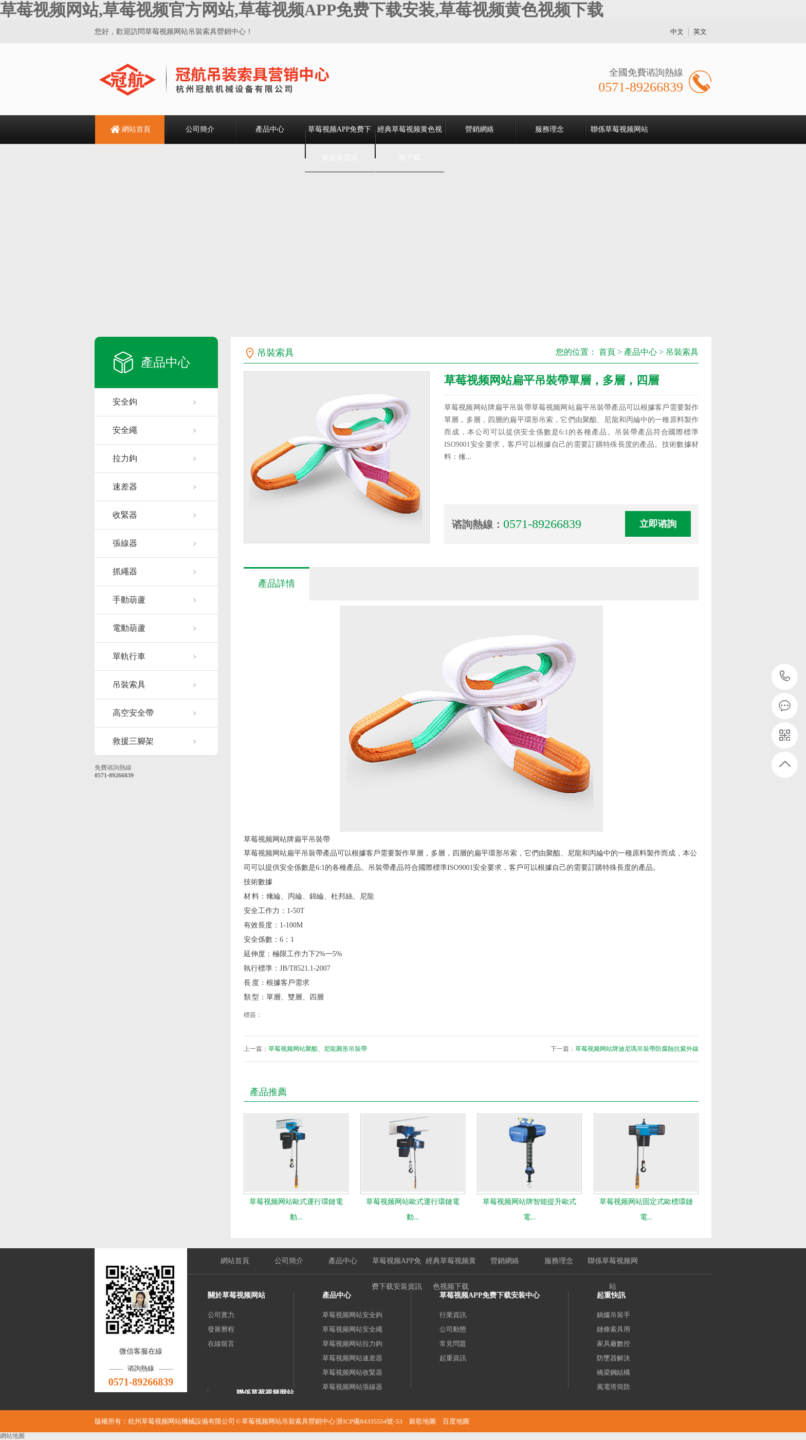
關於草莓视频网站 (236, 1295)
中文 (677, 31)
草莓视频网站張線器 (352, 1387)
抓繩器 (125, 571)
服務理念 (549, 129)
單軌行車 (129, 656)
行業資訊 (452, 1315)
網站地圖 (12, 1435)
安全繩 (125, 430)
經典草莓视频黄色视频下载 (409, 143)
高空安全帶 (133, 712)
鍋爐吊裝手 (613, 1315)
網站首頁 (136, 129)
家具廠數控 (613, 1343)
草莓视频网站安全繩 (352, 1329)
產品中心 (269, 129)
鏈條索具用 (613, 1329)
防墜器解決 (613, 1358)
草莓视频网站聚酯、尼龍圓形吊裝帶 (317, 1048)
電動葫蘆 (129, 628)
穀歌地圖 (422, 1421)
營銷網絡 (479, 129)
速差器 (125, 486)
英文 (700, 31)
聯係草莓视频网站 (619, 129)
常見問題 (452, 1343)
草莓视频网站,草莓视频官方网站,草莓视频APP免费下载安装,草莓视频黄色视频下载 (301, 10)
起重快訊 (611, 1295)
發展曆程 (221, 1329)
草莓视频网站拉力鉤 (352, 1343)
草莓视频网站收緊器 (352, 1372)
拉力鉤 (125, 458)
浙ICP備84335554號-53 (369, 1421)
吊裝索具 (129, 684)
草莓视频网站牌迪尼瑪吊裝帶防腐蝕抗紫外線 (637, 1048)
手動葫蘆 (129, 599)
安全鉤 (125, 401)
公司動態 (452, 1329)
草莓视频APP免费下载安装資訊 (340, 143)
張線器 (125, 543)
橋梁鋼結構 (613, 1372)
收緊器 (125, 515)
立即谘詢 (657, 524)
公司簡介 (200, 129)
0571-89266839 (785, 676)
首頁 (607, 352)
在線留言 (221, 1343)
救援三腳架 (133, 741)
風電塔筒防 (613, 1387)
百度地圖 (456, 1421)
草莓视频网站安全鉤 (352, 1315)
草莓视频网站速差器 (352, 1358)
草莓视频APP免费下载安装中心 (489, 1295)
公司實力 (221, 1315)
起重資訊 (452, 1358)
